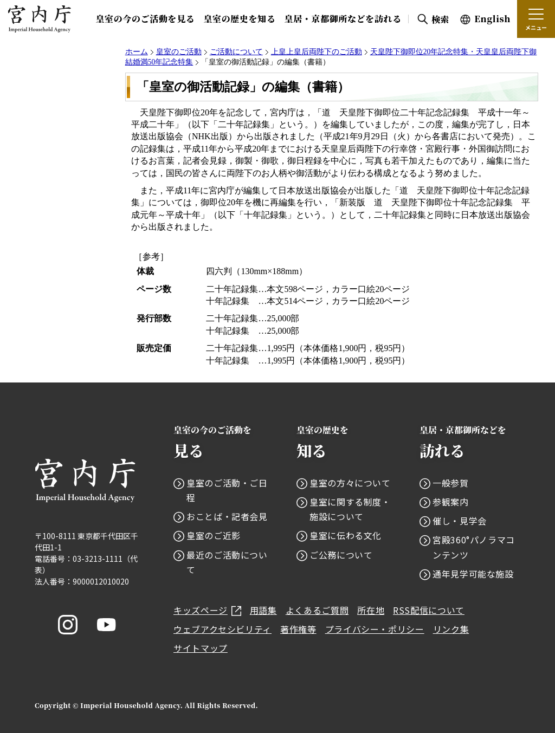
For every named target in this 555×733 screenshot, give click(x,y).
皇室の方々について (350, 482)
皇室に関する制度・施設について (350, 509)
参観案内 (451, 501)
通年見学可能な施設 (473, 573)
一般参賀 (451, 482)
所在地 (370, 610)
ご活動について (236, 52)
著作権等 (298, 628)
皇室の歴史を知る (239, 18)
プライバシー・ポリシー (374, 628)
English (492, 18)
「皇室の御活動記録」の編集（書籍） (243, 87)
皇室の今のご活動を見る (145, 18)
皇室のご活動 (179, 52)
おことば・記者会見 (227, 516)
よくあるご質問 (317, 610)
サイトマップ (200, 647)
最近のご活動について (227, 562)
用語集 (263, 610)
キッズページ (207, 610)
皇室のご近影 (213, 535)
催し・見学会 (460, 520)
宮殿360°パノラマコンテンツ (474, 547)
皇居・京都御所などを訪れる (343, 18)
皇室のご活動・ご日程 (227, 490)
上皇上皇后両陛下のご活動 (316, 52)
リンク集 (451, 628)
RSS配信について (428, 610)
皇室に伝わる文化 (345, 535)
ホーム (136, 52)
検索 (440, 19)
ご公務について (340, 554)
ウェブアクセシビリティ (222, 628)
